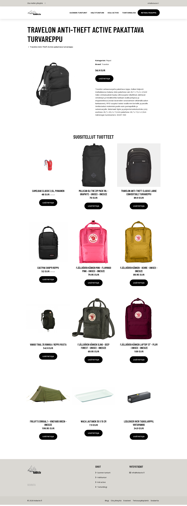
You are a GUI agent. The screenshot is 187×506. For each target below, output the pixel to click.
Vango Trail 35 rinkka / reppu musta (48, 345)
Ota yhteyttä (116, 502)
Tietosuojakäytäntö (141, 502)
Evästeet (127, 502)
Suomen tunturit (78, 12)
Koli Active (113, 12)
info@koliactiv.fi (152, 3)
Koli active (101, 483)
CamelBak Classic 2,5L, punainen (48, 192)
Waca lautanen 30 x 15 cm (93, 422)
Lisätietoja (104, 78)
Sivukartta (155, 502)
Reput (108, 60)
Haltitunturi (97, 12)
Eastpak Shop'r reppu (48, 268)
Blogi (107, 502)
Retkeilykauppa (148, 12)
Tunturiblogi (129, 12)
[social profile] (45, 3)
